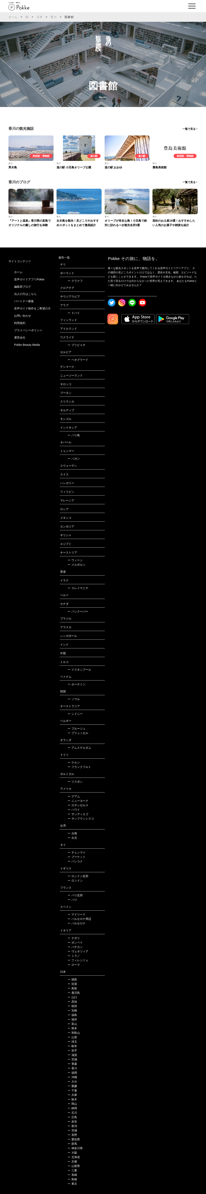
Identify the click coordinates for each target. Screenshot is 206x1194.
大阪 (72, 1152)
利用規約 (19, 323)
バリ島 (74, 435)
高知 (72, 1001)
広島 (72, 1117)
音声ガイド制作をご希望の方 (32, 308)
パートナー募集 (24, 301)
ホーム (13, 17)
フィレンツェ (78, 960)
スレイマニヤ (78, 588)
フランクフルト (79, 766)
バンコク (75, 861)
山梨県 (74, 1166)
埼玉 (72, 1041)
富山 (72, 1023)
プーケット (76, 857)
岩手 (72, 1050)
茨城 (72, 1130)
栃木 (72, 1099)
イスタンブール (79, 669)
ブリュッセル (78, 733)
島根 (72, 1179)
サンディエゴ (78, 814)
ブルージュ (76, 728)
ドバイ (74, 312)
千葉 (72, 1090)
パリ (72, 899)
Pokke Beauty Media (27, 344)
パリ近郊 (75, 895)
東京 (72, 1183)
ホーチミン (76, 684)
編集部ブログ (22, 286)
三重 (72, 1170)
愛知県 (74, 1139)
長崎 (72, 1174)
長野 (72, 1134)
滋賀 (72, 1055)
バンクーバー (78, 611)
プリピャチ (76, 345)
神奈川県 (75, 1148)
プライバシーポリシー (28, 330)
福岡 (72, 1072)
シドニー (75, 713)
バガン (74, 458)
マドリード (76, 914)
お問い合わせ (22, 315)
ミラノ (74, 955)
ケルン (74, 762)
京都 (72, 1161)
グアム (74, 796)
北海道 (74, 1157)
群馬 (72, 1143)
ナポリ (74, 938)
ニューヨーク (78, 800)
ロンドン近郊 (78, 876)
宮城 (72, 1059)
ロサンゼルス (78, 805)
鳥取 (72, 988)
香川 (53, 17)
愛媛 (72, 1086)
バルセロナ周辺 (79, 918)
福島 (72, 1015)
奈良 (72, 1121)
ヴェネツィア (78, 951)
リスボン (75, 781)
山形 (72, 1037)
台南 (72, 833)
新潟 (72, 1126)
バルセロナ (76, 923)
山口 (72, 997)
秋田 (72, 1006)
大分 (72, 1081)
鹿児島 (74, 992)
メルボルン (76, 564)
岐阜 (72, 1046)
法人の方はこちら (25, 294)
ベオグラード (78, 359)
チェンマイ (76, 852)
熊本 (72, 1028)
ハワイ (74, 809)
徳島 (72, 979)
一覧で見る (189, 129)
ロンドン (75, 880)
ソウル (74, 699)
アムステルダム (79, 747)
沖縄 (72, 1077)
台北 (72, 837)
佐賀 (72, 983)
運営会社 (19, 337)
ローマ (74, 964)
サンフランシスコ (81, 818)
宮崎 (72, 1010)
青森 (72, 1063)
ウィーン (75, 560)
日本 (40, 17)
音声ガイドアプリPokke (29, 279)
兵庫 (72, 1095)
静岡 (72, 1108)
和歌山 (74, 1032)
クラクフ (75, 280)
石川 (72, 1112)
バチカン (75, 947)
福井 (72, 1019)
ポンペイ (75, 942)
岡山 (72, 1103)
